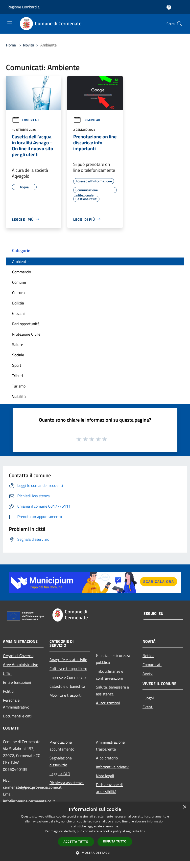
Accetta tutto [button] (76, 841)
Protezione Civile (26, 334)
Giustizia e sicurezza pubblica (113, 658)
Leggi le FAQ (59, 774)
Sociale (18, 355)
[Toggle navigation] (10, 23)
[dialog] (95, 831)
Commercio (21, 272)
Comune (19, 282)
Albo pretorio (107, 758)
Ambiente (20, 261)
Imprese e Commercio (67, 677)
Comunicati (25, 120)
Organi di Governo (18, 656)
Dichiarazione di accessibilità (109, 788)
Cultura (18, 293)
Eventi (147, 707)
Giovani (18, 313)
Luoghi (148, 698)
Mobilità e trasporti (65, 695)
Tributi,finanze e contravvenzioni (109, 674)
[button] (95, 852)
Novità (28, 45)
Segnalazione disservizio (60, 761)
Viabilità (19, 396)
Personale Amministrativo (16, 703)
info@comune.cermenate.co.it (29, 801)
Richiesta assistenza (66, 783)
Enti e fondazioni (17, 682)
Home (11, 45)
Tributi (17, 376)
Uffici (7, 673)
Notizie (148, 656)
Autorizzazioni (108, 703)
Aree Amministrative (20, 664)
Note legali (105, 776)
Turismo (18, 386)
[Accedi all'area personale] (169, 7)
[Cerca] (180, 24)
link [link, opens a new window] (142, 831)
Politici (8, 691)
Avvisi (147, 673)
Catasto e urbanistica (67, 686)
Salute (17, 344)
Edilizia (18, 303)
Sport (16, 365)
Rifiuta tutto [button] (115, 841)
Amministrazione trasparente (110, 745)
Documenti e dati (17, 716)
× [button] (184, 807)
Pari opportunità (26, 324)
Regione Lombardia (23, 7)
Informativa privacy (112, 767)
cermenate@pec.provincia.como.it (32, 787)
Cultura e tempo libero (68, 668)
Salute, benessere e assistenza (112, 690)
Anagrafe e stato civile (68, 660)
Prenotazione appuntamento (61, 745)
